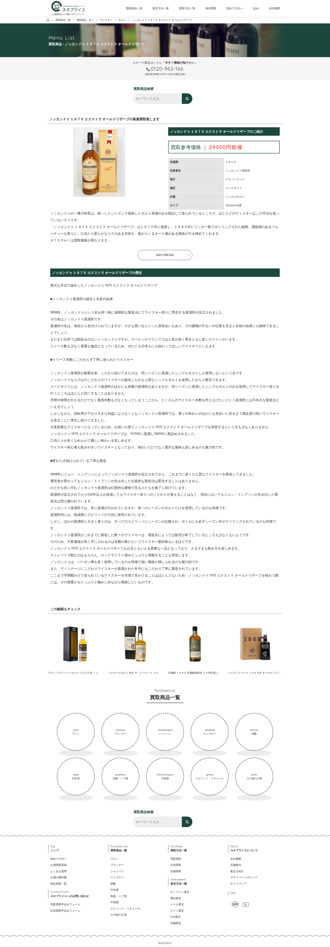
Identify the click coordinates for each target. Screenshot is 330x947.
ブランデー (117, 865)
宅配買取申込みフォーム (65, 904)
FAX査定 (175, 916)
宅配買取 (175, 858)
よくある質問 (58, 871)
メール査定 (177, 904)
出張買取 (175, 865)
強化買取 (210, 8)
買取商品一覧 (134, 8)
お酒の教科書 (58, 877)
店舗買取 (175, 871)
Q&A (256, 8)
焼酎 (113, 883)
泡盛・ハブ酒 (118, 896)
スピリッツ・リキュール (125, 908)
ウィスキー (117, 877)
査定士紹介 (237, 871)
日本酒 (114, 889)
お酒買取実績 (58, 865)
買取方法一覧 (187, 8)
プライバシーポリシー (244, 877)
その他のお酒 (118, 914)
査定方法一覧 (160, 8)
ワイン (114, 858)
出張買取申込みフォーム (65, 910)
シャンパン (117, 871)
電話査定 (175, 898)
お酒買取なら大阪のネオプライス (68, 14)
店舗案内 (235, 865)
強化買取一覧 (58, 883)
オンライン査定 (179, 891)
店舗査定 (175, 923)
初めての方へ (234, 8)
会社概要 (274, 8)
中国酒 (114, 902)
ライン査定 (177, 910)
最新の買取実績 (165, 254)
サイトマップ (238, 883)
